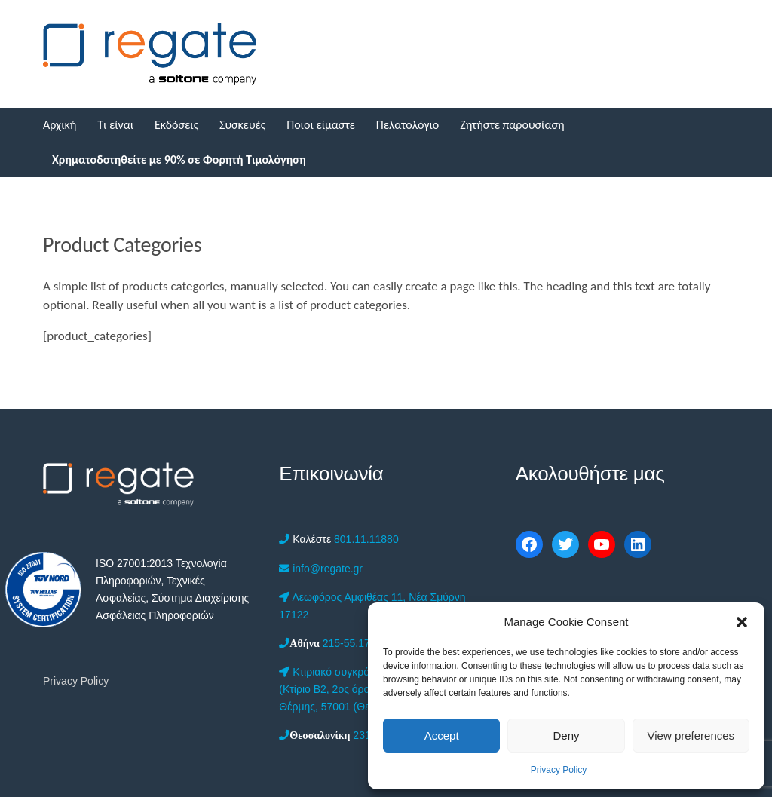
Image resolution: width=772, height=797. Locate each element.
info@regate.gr (321, 568)
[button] (741, 622)
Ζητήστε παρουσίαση (512, 125)
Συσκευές (242, 125)
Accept (441, 735)
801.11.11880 (338, 539)
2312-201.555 (348, 735)
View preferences (691, 735)
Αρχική (59, 125)
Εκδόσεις (176, 125)
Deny (566, 735)
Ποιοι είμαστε (320, 125)
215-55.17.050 (335, 643)
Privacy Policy (559, 770)
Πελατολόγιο (408, 125)
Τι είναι (115, 125)
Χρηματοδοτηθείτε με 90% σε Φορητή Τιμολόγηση (179, 159)
